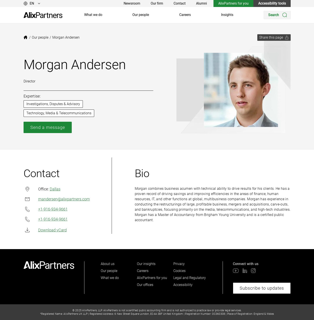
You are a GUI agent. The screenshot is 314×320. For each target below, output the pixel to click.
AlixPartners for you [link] (233, 3)
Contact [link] (180, 3)
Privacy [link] (179, 264)
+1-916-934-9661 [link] (46, 209)
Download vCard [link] (45, 230)
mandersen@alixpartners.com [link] (57, 199)
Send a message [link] (47, 127)
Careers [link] (185, 15)
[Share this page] (274, 37)
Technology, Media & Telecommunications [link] (58, 113)
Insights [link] (227, 15)
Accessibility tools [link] (272, 3)
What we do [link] (93, 15)
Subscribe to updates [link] (262, 288)
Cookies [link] (179, 271)
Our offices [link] (145, 285)
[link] (43, 15)
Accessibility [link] (183, 285)
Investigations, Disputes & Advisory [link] (53, 104)
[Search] (277, 15)
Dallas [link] (55, 189)
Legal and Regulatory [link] (189, 278)
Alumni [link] (201, 3)
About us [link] (107, 264)
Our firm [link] (157, 3)
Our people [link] (140, 15)
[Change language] (32, 3)
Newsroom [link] (132, 3)
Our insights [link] (146, 264)
